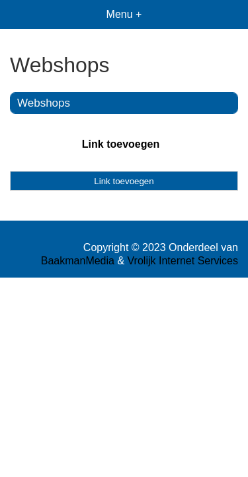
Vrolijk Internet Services (183, 260)
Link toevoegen (120, 144)
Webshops (43, 103)
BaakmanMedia (77, 260)
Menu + (124, 14)
